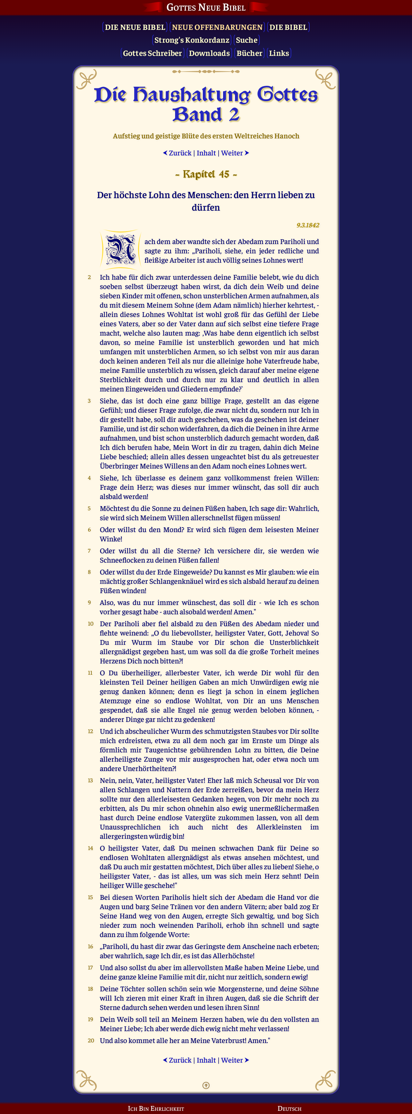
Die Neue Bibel (135, 26)
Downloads (209, 52)
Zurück (177, 152)
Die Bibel (288, 26)
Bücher (250, 52)
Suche (247, 39)
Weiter (235, 152)
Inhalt (206, 152)
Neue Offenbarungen (217, 26)
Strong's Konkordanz (191, 39)
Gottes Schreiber (152, 52)
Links (279, 52)
